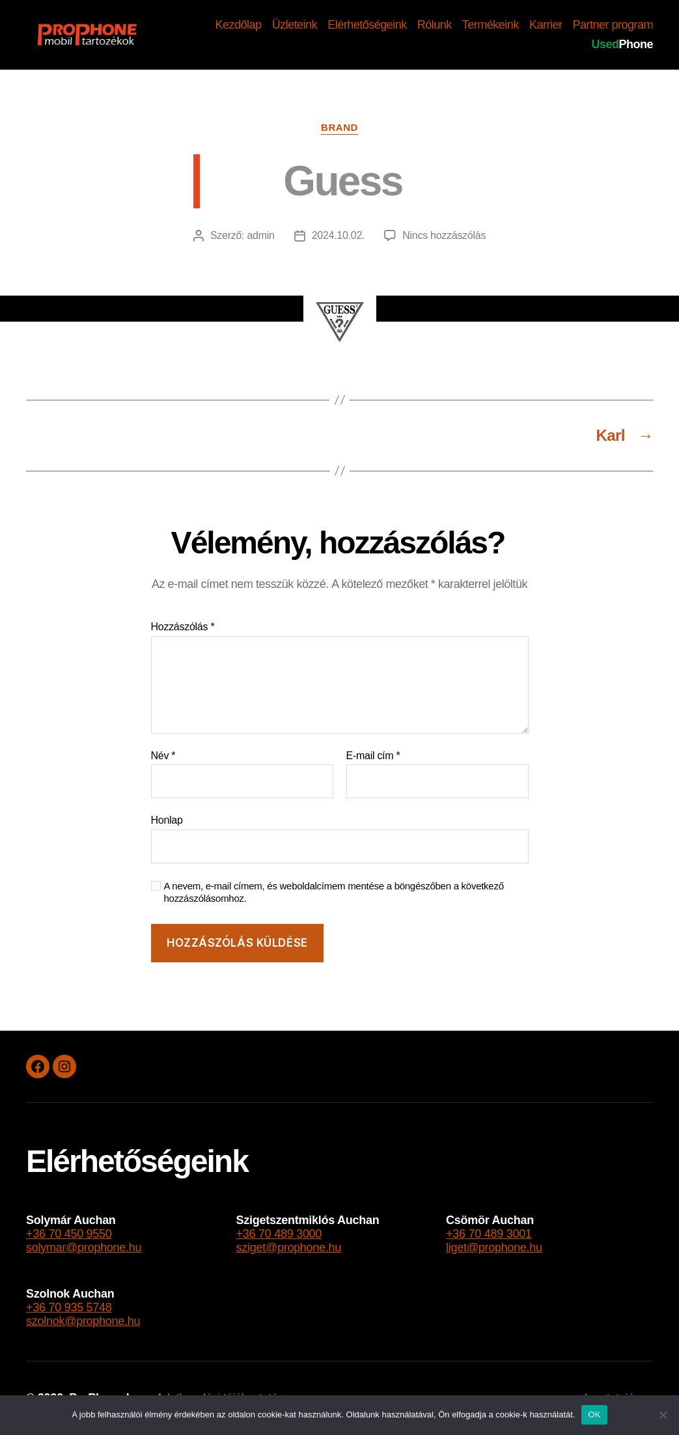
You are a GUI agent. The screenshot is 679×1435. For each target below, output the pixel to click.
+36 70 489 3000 (279, 1233)
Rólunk (434, 24)
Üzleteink (295, 24)
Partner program (612, 24)
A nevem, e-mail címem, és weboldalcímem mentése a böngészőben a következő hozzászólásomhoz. (334, 892)
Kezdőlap (238, 24)
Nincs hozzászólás (444, 235)
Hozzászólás (183, 626)
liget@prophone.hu (494, 1247)
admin (260, 235)
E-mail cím (373, 755)
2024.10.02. (338, 235)
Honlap (167, 820)
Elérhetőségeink (367, 24)
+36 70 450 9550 (69, 1233)
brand (339, 127)
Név (163, 755)
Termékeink (490, 24)
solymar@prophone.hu (83, 1247)
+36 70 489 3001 (489, 1233)
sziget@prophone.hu (289, 1247)
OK (594, 1414)
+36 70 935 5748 (69, 1307)
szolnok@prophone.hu (83, 1321)
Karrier (545, 24)
